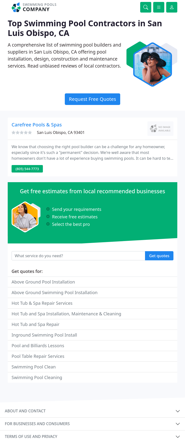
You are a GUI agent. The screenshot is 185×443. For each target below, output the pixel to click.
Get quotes (159, 255)
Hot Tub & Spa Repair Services (42, 303)
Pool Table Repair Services (38, 356)
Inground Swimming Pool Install (44, 335)
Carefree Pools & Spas (37, 124)
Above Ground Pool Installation (43, 282)
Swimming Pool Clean (34, 367)
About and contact (25, 411)
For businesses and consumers (37, 423)
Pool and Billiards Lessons (38, 345)
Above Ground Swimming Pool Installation (55, 292)
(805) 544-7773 (27, 168)
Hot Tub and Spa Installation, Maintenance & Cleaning (66, 314)
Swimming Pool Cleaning (37, 377)
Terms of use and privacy (31, 436)
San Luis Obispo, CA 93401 (61, 132)
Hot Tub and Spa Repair (35, 324)
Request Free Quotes (92, 99)
